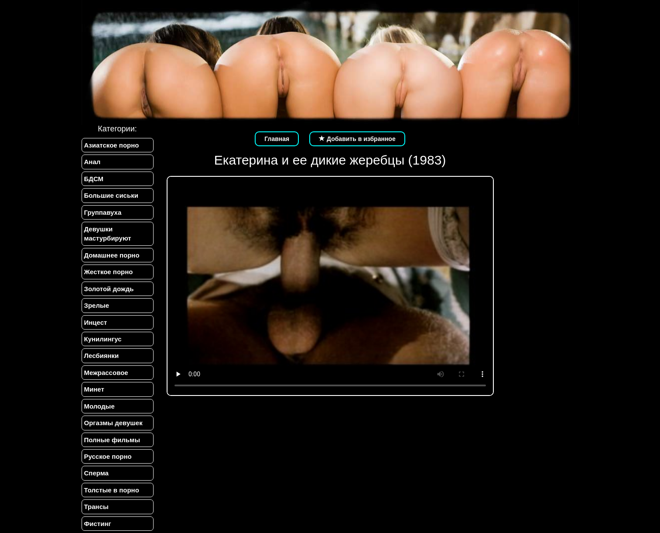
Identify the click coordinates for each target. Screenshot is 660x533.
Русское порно (108, 456)
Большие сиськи (111, 195)
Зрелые (96, 305)
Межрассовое (106, 372)
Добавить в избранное (357, 138)
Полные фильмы (112, 440)
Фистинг (97, 523)
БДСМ (94, 178)
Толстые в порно (111, 490)
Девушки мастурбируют (107, 233)
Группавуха (103, 212)
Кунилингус (103, 339)
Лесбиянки (101, 355)
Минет (94, 389)
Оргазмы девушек (113, 422)
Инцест (95, 322)
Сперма (96, 473)
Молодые (99, 406)
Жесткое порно (108, 271)
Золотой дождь (109, 288)
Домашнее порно (112, 255)
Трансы (96, 506)
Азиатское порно (111, 145)
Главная (276, 138)
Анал (92, 161)
